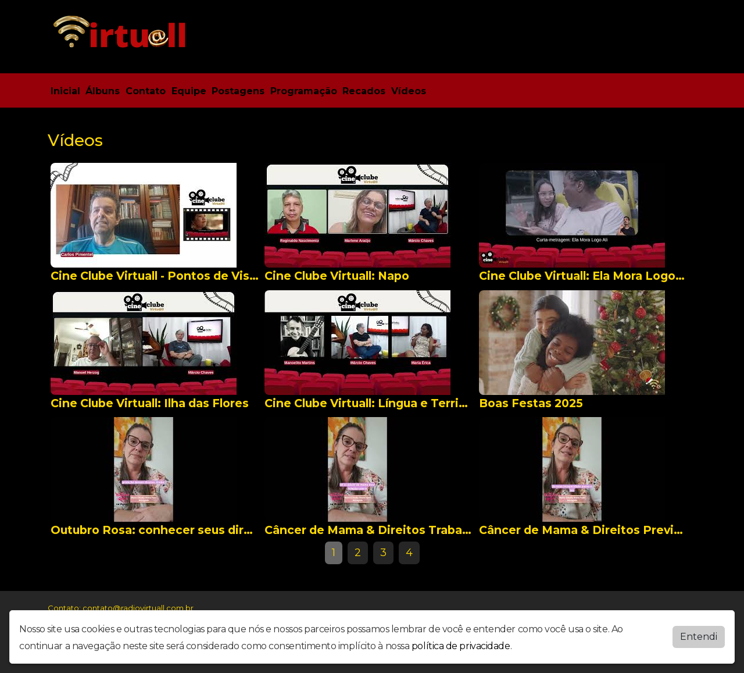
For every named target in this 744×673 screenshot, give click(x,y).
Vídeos (408, 91)
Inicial (65, 91)
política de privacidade (461, 645)
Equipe (188, 91)
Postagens (238, 91)
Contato (146, 91)
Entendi (698, 636)
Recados (363, 91)
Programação (303, 91)
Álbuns (102, 91)
